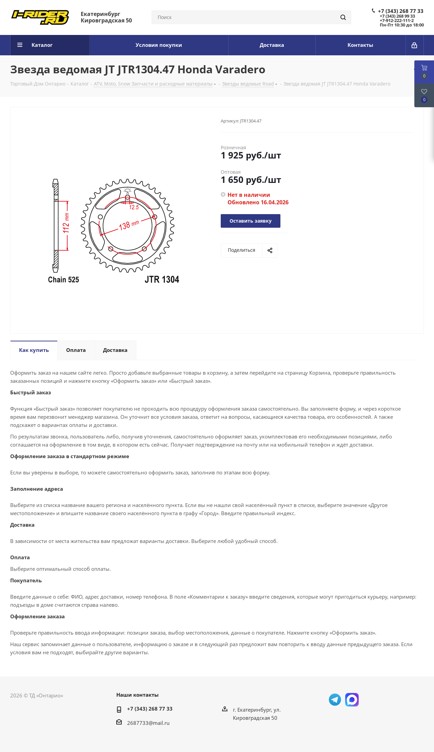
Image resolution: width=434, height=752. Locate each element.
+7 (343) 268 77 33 (400, 11)
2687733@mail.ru (148, 722)
